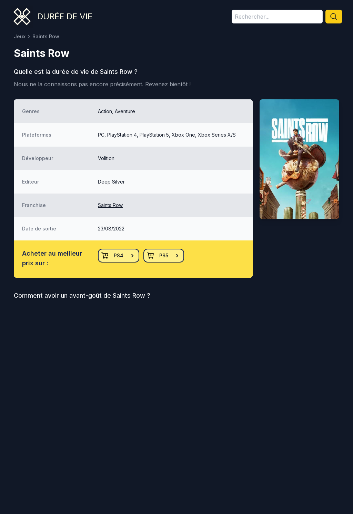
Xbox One (183, 135)
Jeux (20, 36)
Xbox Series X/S (217, 135)
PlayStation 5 (154, 135)
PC (101, 135)
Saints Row (110, 205)
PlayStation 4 (122, 135)
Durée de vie (64, 16)
